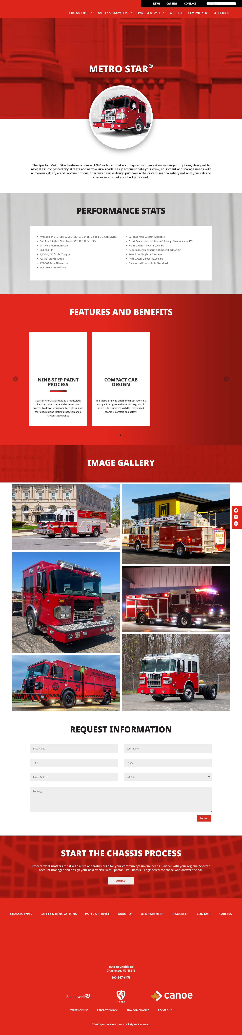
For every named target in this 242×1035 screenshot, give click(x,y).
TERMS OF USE (79, 1010)
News (156, 3)
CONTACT (190, 3)
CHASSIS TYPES (81, 13)
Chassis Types (21, 914)
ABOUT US (176, 12)
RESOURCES (221, 12)
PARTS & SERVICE (151, 13)
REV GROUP (165, 1010)
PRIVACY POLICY (107, 1010)
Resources (180, 914)
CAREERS (171, 3)
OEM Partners (152, 914)
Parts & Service (97, 914)
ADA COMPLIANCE (138, 1010)
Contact (121, 880)
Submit (204, 818)
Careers (225, 914)
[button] (226, 378)
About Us (125, 914)
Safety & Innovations (59, 914)
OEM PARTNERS (198, 12)
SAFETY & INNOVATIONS (115, 13)
